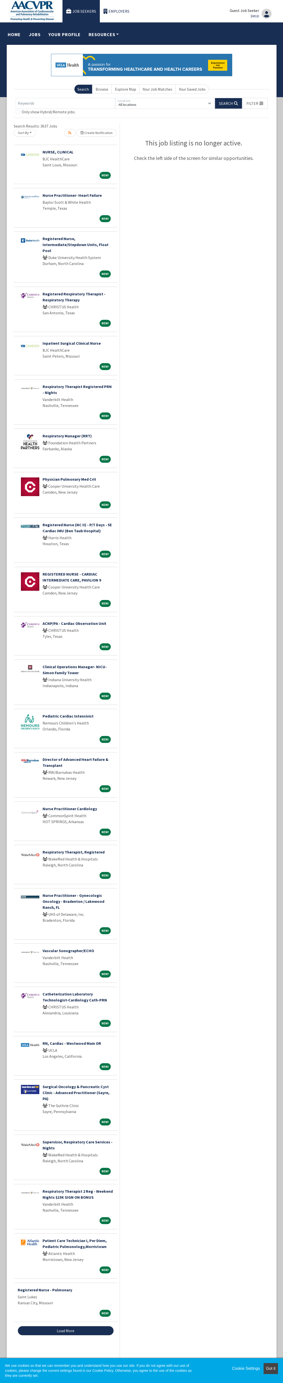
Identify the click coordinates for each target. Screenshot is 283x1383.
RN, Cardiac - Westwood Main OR (72, 1043)
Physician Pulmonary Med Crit (69, 479)
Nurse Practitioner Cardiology (70, 808)
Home (14, 34)
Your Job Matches (157, 89)
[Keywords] (65, 103)
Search (83, 89)
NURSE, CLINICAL (58, 151)
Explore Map (125, 89)
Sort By (23, 133)
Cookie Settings (246, 1368)
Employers (116, 11)
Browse (102, 89)
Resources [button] (102, 34)
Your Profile (64, 34)
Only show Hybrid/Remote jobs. (48, 111)
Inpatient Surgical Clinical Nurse (72, 343)
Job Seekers (81, 11)
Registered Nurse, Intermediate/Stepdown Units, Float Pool (76, 244)
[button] (255, 103)
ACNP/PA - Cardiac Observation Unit (74, 623)
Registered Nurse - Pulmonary (45, 1289)
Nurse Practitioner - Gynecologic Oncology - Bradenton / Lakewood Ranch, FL (73, 901)
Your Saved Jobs (192, 89)
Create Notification (97, 133)
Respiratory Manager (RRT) (67, 435)
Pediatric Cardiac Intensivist (68, 716)
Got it (271, 1368)
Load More (65, 1330)
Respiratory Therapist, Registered (74, 852)
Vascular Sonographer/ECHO (68, 950)
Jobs (35, 34)
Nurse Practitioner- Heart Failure (72, 195)
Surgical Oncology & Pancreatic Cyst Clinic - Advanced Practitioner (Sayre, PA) (76, 1092)
